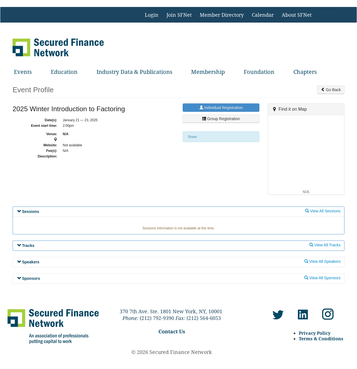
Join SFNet (179, 14)
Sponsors (28, 278)
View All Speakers (322, 261)
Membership (208, 72)
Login (151, 14)
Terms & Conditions (321, 339)
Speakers (28, 262)
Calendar (263, 14)
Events (23, 72)
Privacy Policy (315, 333)
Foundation (259, 72)
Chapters (305, 72)
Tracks (25, 245)
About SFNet (297, 14)
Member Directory (222, 14)
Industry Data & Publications (134, 72)
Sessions (28, 211)
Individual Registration (221, 107)
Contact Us (171, 331)
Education (64, 72)
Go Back (331, 90)
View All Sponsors (322, 278)
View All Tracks (325, 245)
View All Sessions (323, 211)
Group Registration (221, 118)
